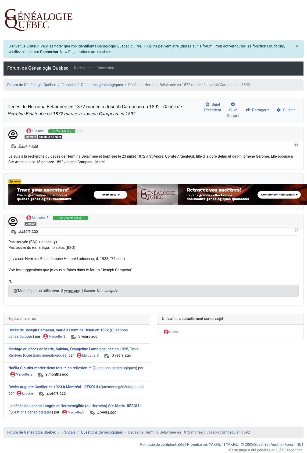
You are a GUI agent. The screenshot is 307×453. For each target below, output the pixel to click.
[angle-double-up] (294, 438)
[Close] (297, 46)
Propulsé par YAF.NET (205, 444)
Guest (171, 332)
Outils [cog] (284, 110)
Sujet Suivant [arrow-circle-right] (233, 110)
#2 (296, 230)
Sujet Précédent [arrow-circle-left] (212, 107)
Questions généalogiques (102, 85)
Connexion (49, 52)
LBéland (35, 131)
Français (68, 85)
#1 (296, 145)
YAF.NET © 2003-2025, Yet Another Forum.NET (264, 444)
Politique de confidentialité (162, 444)
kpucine (25, 393)
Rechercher (83, 68)
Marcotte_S (37, 218)
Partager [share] (256, 110)
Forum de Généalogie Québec (37, 68)
